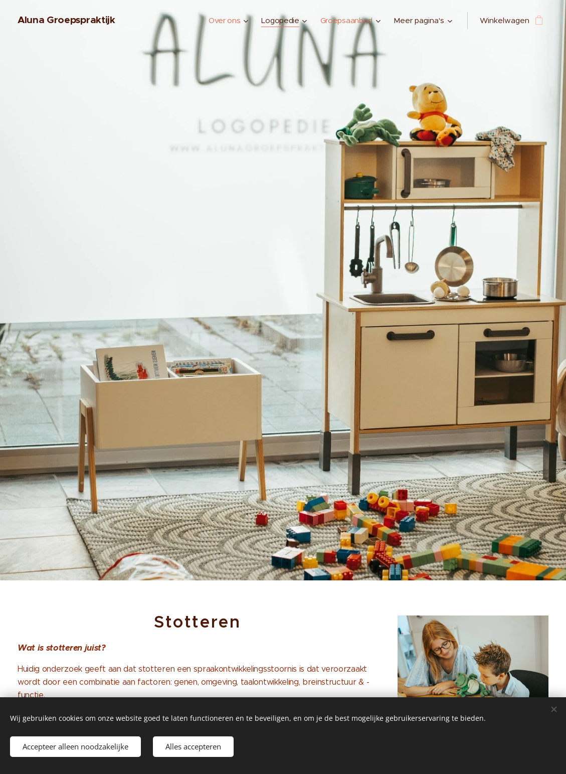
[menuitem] (226, 20)
